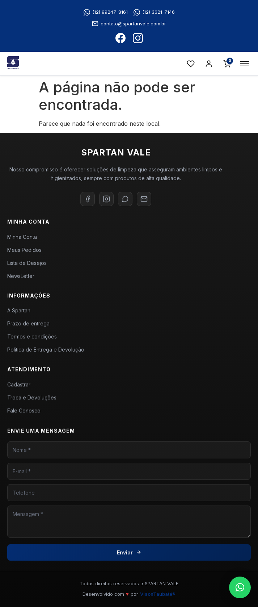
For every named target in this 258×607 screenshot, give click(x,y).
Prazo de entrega (28, 326)
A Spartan (18, 312)
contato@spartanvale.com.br (129, 23)
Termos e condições (32, 339)
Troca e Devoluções (31, 401)
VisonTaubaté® (157, 594)
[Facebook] (87, 199)
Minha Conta (22, 237)
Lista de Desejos (27, 263)
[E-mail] (144, 199)
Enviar (129, 560)
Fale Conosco (24, 414)
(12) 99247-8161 (106, 12)
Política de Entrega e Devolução (45, 352)
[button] (240, 587)
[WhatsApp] (125, 199)
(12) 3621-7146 (154, 12)
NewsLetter (20, 276)
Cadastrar (18, 388)
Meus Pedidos (24, 250)
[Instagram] (106, 199)
